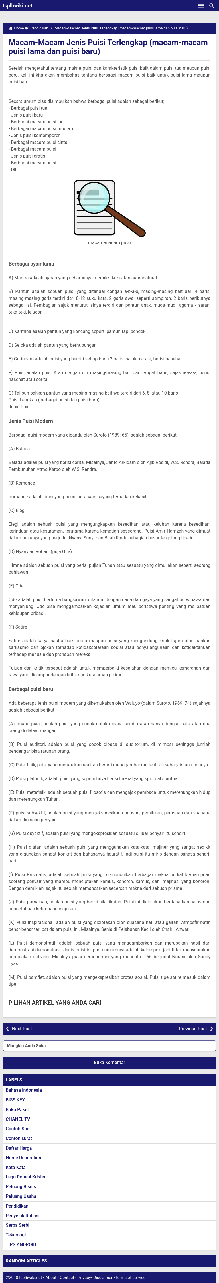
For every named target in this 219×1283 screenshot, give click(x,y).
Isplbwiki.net (17, 6)
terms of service (130, 1277)
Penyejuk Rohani (23, 1215)
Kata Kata (15, 1167)
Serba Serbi (17, 1225)
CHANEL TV (18, 1119)
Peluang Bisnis (21, 1186)
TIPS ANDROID (21, 1244)
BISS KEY (15, 1100)
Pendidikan (17, 1206)
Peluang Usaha (21, 1196)
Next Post (22, 1028)
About (50, 1277)
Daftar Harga (19, 1148)
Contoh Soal (18, 1128)
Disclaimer (103, 1277)
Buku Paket (17, 1109)
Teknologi (16, 1235)
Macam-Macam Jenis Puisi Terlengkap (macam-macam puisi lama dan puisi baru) (109, 47)
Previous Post (193, 1028)
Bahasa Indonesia (24, 1090)
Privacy (84, 1277)
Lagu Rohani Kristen (26, 1177)
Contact (67, 1277)
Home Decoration (23, 1157)
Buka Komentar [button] (109, 1062)
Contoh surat (19, 1138)
